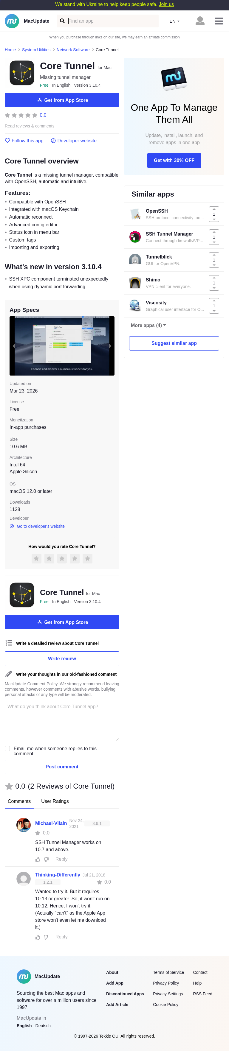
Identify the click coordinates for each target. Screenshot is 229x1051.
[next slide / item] (110, 345)
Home (10, 49)
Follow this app (24, 140)
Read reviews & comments (30, 126)
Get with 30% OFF (174, 160)
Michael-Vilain (51, 823)
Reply (61, 859)
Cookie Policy (165, 1004)
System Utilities (36, 49)
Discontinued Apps (125, 993)
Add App (114, 983)
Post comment (62, 767)
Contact (200, 972)
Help (197, 983)
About (112, 972)
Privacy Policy (166, 983)
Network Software (73, 49)
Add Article (117, 1004)
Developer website (74, 140)
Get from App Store (62, 100)
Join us (166, 4)
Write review (62, 658)
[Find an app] (62, 21)
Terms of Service (168, 972)
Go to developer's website (37, 526)
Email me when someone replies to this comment (55, 751)
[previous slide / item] (14, 345)
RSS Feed (202, 993)
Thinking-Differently (57, 875)
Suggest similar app (174, 343)
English (24, 1026)
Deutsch (43, 1026)
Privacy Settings (168, 993)
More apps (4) (146, 325)
